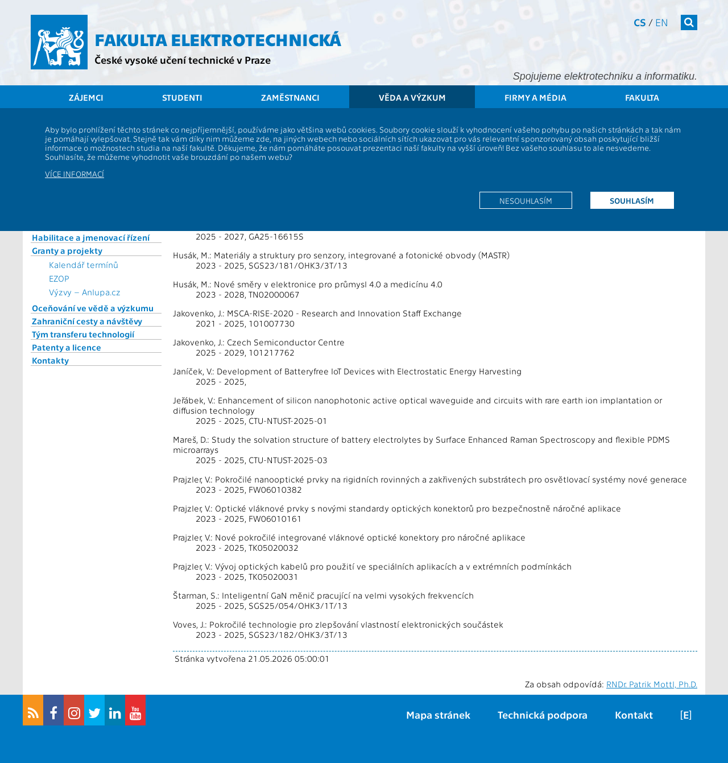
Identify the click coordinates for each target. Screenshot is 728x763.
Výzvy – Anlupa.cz (85, 292)
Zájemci (86, 97)
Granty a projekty (67, 250)
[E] (686, 714)
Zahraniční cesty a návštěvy (87, 321)
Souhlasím (632, 200)
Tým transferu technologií (83, 334)
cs (640, 22)
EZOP (59, 278)
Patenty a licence (66, 347)
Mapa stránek (438, 714)
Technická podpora (543, 714)
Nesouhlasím (525, 200)
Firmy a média (535, 97)
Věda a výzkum (412, 97)
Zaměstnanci (290, 97)
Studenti (182, 97)
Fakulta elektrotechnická (217, 38)
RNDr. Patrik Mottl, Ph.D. (651, 684)
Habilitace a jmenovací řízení (91, 237)
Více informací (74, 173)
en (661, 22)
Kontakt (634, 714)
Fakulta (642, 97)
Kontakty (50, 360)
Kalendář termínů (83, 264)
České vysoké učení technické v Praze (182, 59)
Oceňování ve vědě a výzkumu (93, 308)
